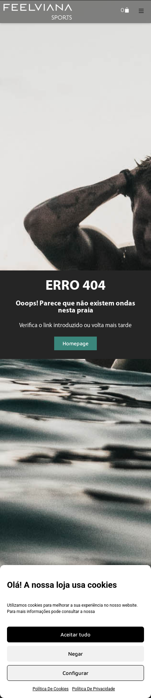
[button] (141, 11)
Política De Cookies (51, 688)
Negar (75, 654)
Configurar (75, 673)
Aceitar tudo (75, 634)
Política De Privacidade (93, 688)
